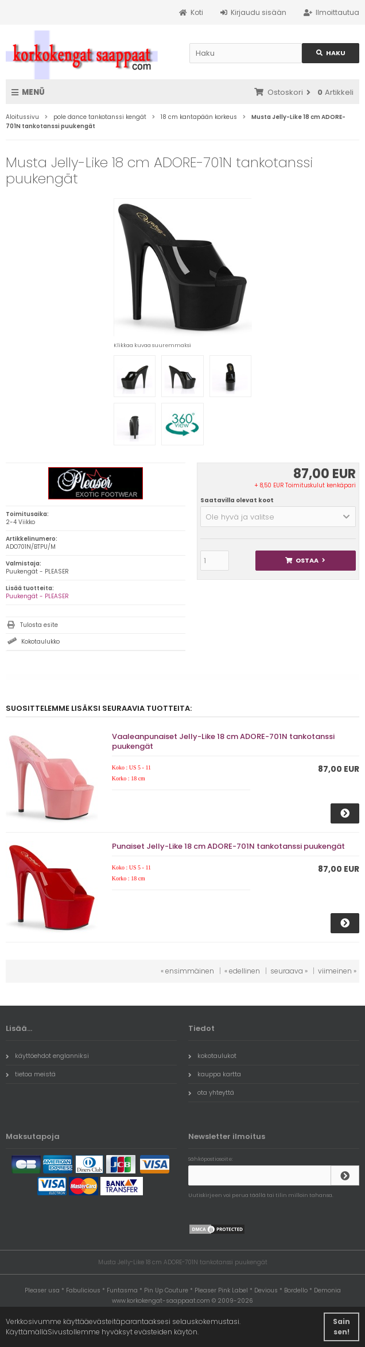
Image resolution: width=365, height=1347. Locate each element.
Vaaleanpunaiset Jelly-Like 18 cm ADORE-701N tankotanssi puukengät (223, 741)
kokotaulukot (212, 1055)
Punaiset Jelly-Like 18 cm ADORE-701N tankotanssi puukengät (228, 846)
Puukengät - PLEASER (37, 596)
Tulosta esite (39, 625)
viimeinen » (337, 971)
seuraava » (289, 971)
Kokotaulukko (40, 641)
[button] (278, 516)
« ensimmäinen (187, 971)
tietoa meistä (31, 1074)
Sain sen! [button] (341, 1327)
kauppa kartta (214, 1074)
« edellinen (242, 971)
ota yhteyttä (211, 1092)
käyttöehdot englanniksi (47, 1055)
